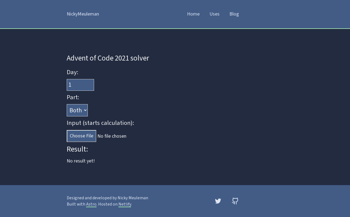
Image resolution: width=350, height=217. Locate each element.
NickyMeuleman (83, 14)
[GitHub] (235, 201)
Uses (214, 14)
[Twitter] (218, 201)
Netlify (124, 204)
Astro (91, 204)
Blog (234, 14)
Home (193, 14)
